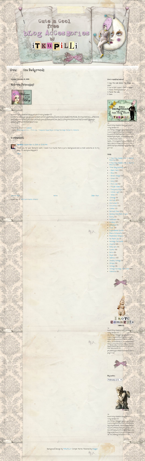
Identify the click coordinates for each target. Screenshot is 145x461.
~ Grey (111, 181)
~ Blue (111, 173)
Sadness (112, 258)
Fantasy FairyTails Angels (118, 214)
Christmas (113, 206)
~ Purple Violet (114, 187)
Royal (51, 130)
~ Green (112, 178)
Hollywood (112, 225)
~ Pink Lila (33, 130)
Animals (112, 200)
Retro (111, 252)
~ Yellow (112, 195)
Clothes (112, 208)
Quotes (112, 250)
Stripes (112, 263)
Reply (19, 154)
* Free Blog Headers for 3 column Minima (121, 164)
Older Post (95, 196)
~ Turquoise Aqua (43, 130)
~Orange (112, 198)
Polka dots (113, 247)
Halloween (113, 219)
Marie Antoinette (115, 233)
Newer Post (15, 196)
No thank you (114, 239)
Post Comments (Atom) (29, 199)
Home (13, 70)
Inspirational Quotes (116, 230)
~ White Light (114, 192)
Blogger (95, 449)
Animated (113, 203)
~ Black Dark (114, 170)
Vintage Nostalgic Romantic (63, 130)
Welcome (76, 130)
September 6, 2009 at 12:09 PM (35, 145)
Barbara (20, 145)
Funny (111, 217)
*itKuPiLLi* (67, 449)
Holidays (112, 222)
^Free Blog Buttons (23, 130)
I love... (111, 228)
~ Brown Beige (114, 176)
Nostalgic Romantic (116, 241)
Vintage (112, 266)
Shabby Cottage (115, 261)
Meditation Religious (116, 236)
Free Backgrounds (33, 70)
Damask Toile (114, 211)
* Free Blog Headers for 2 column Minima (121, 159)
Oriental (112, 244)
